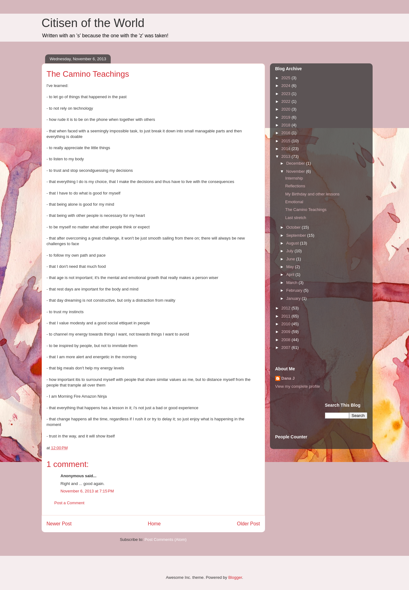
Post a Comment (69, 503)
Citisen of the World (93, 23)
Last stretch (295, 217)
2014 (286, 148)
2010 (286, 324)
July (290, 251)
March (292, 282)
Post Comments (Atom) (166, 539)
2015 (286, 141)
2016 (286, 132)
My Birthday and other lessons (312, 194)
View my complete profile (297, 386)
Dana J (288, 378)
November (296, 171)
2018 (286, 125)
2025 (286, 77)
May (290, 266)
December (296, 163)
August (293, 243)
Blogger (235, 577)
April (290, 274)
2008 (286, 339)
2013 (286, 156)
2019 (286, 117)
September (296, 235)
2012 (286, 308)
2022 (286, 101)
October (294, 227)
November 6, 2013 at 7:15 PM (87, 491)
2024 (286, 85)
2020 (286, 109)
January (294, 298)
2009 (286, 331)
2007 (286, 347)
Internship (294, 178)
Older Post (248, 523)
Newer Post (59, 523)
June (291, 259)
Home (154, 523)
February (295, 290)
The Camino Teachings (306, 209)
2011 (286, 316)
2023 (286, 93)
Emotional (294, 201)
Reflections (295, 186)
